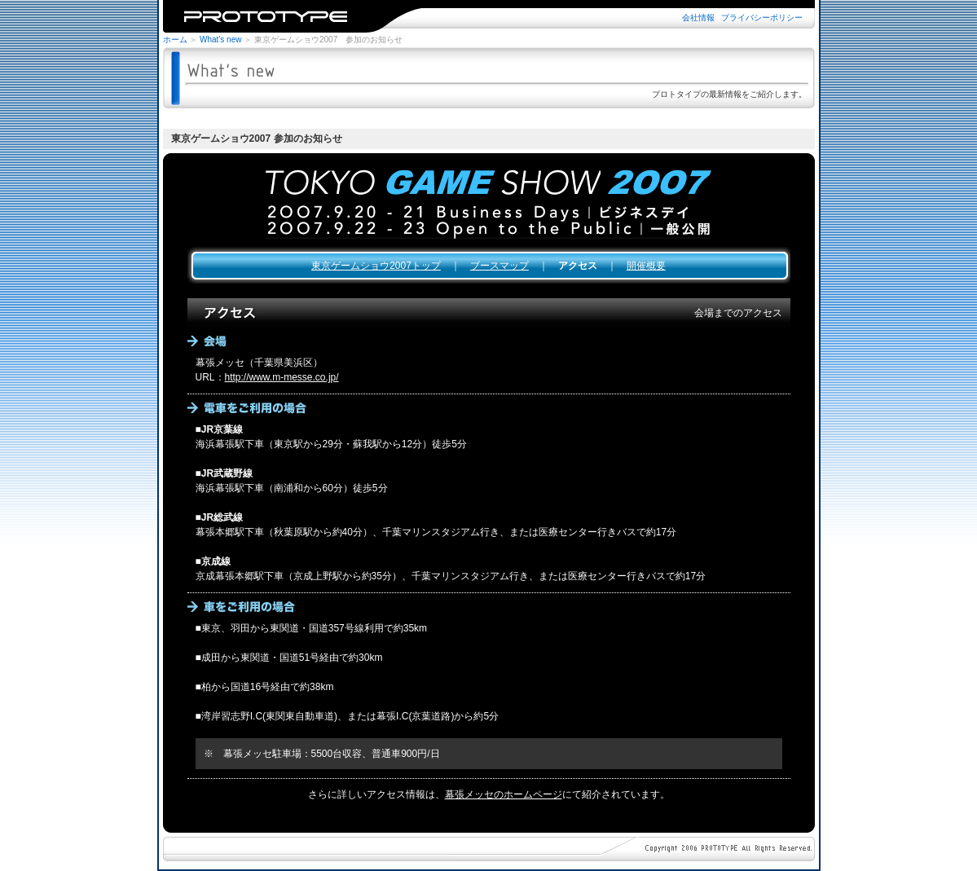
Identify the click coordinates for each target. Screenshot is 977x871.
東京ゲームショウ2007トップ (376, 265)
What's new (220, 39)
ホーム (175, 39)
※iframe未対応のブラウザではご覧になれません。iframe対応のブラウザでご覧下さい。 (489, 16)
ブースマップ (499, 265)
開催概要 (646, 265)
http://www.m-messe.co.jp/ (282, 377)
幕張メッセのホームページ (503, 794)
